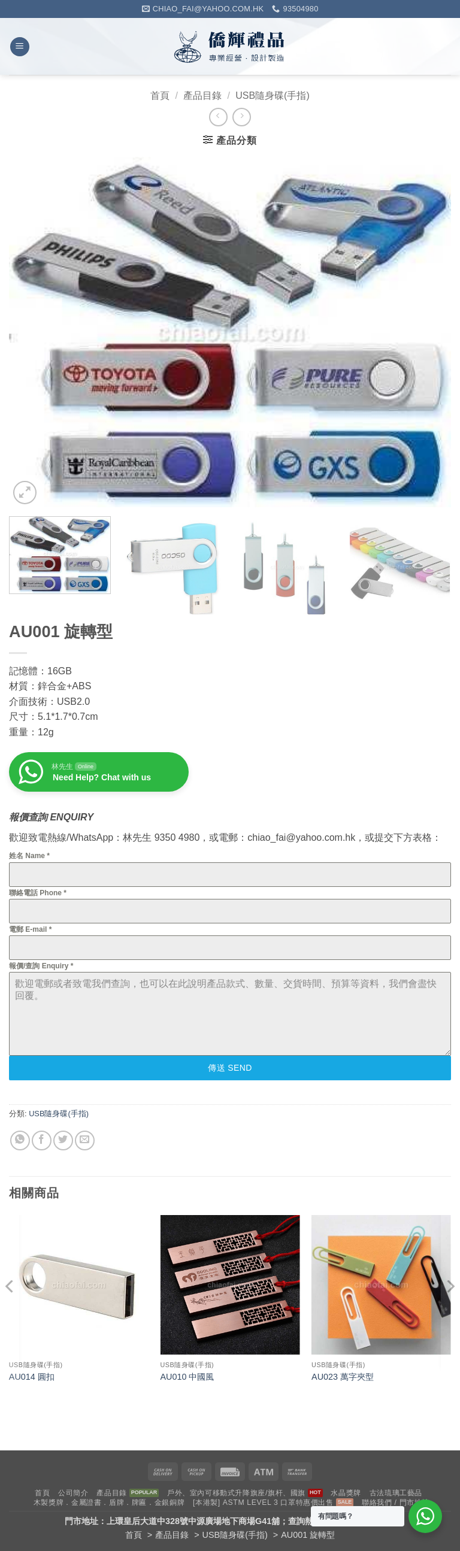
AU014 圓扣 (32, 1377)
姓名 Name (29, 856)
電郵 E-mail (30, 929)
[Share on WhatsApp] (20, 1140)
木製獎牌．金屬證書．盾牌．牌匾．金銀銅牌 (109, 1502)
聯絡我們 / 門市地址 (395, 1502)
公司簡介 (73, 1493)
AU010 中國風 (187, 1377)
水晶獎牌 (346, 1493)
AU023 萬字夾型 (342, 1377)
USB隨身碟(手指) (272, 95)
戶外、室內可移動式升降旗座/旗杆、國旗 (236, 1493)
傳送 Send (230, 1068)
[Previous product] (241, 117)
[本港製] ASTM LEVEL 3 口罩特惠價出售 (263, 1502)
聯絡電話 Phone (37, 893)
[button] (19, 47)
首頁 (160, 95)
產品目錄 (202, 95)
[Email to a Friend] (85, 1140)
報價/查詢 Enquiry (41, 966)
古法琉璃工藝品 (396, 1493)
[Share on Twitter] (63, 1140)
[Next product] (218, 117)
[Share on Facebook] (42, 1140)
